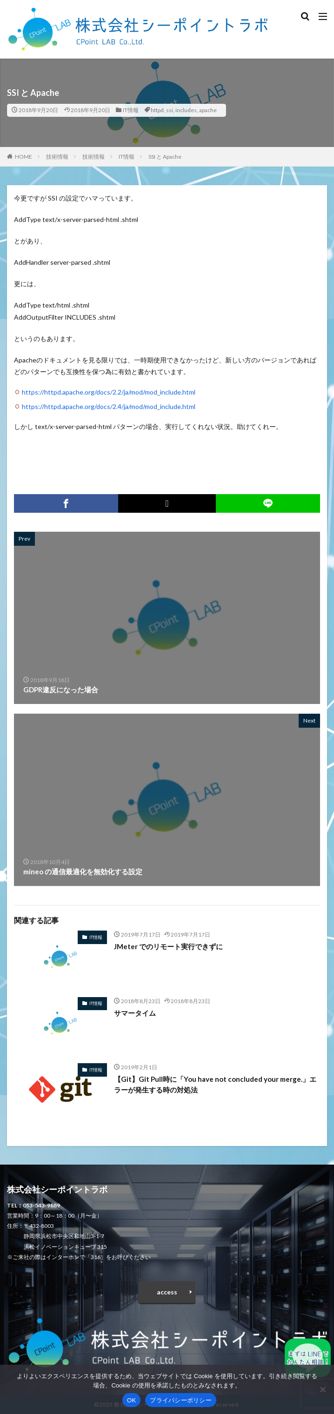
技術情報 (57, 156)
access (167, 1292)
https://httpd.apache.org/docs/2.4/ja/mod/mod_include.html (108, 406)
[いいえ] (322, 1389)
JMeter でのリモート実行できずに (168, 946)
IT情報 (131, 110)
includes (186, 110)
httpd (157, 110)
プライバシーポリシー (181, 1400)
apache (208, 110)
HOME (23, 156)
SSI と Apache (164, 156)
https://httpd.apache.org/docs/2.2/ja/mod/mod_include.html (108, 392)
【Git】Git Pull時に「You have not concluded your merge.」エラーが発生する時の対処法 (215, 1084)
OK (131, 1400)
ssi (169, 110)
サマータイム (135, 1013)
